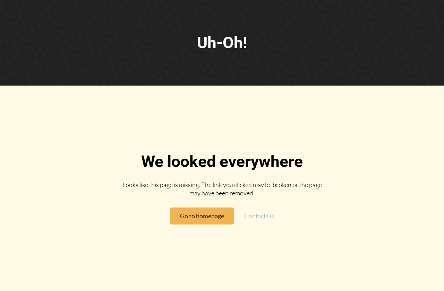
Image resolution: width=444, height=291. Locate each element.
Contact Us (259, 216)
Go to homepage (202, 216)
